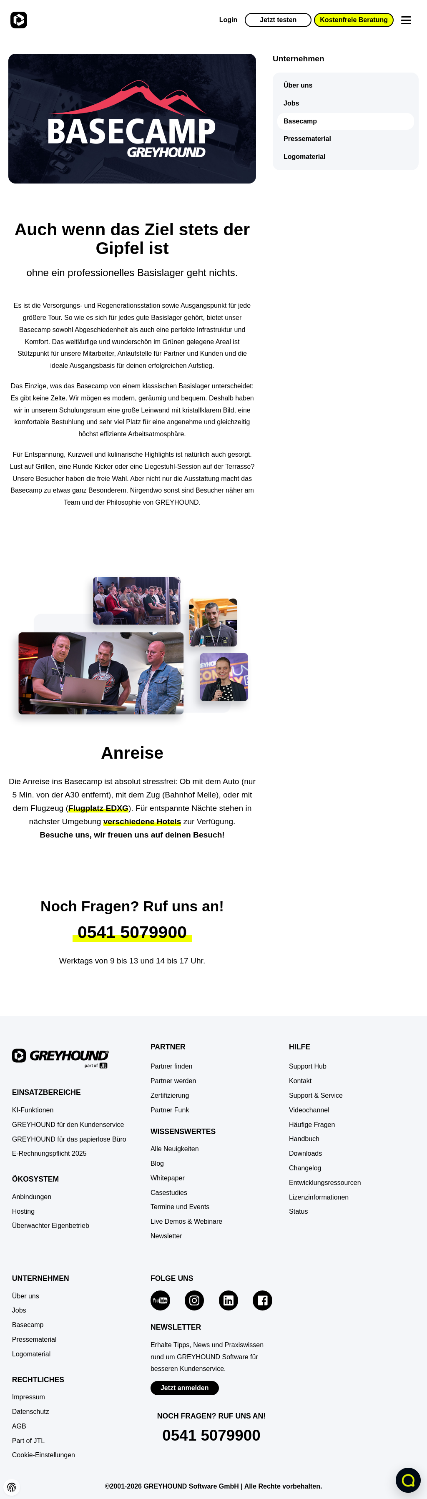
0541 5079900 (132, 932)
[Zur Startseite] (17, 20)
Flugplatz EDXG (98, 808)
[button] (43, 1455)
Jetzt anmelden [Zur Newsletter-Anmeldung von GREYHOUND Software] (185, 1387)
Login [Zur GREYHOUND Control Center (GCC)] (228, 19)
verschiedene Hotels (142, 821)
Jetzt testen (278, 19)
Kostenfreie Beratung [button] (354, 19)
